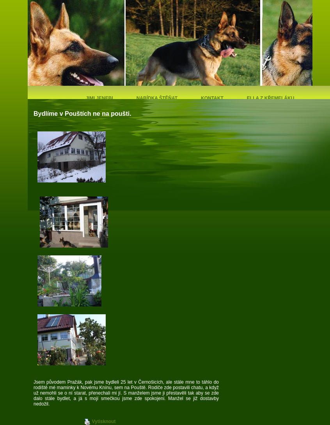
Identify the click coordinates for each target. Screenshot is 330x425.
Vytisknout (100, 422)
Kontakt (212, 98)
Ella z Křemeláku (271, 98)
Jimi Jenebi (99, 98)
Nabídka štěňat (157, 98)
